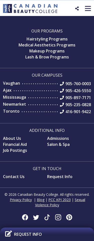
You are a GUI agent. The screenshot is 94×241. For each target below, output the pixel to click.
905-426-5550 (78, 90)
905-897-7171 (78, 97)
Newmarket (14, 104)
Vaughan (11, 83)
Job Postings (15, 150)
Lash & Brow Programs (47, 57)
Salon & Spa (58, 144)
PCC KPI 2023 (59, 199)
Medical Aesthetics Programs (47, 45)
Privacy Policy (21, 199)
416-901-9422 (78, 111)
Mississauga (14, 97)
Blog (40, 199)
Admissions (58, 138)
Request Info (59, 176)
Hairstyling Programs (47, 39)
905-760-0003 (78, 83)
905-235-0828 (78, 104)
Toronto (11, 111)
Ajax (7, 90)
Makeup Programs (47, 51)
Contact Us (14, 176)
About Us (12, 138)
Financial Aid (15, 144)
